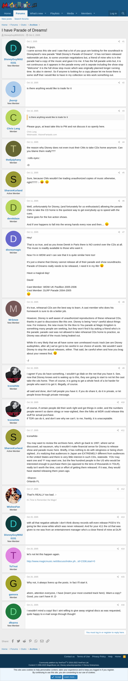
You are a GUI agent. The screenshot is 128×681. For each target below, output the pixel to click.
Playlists (55, 13)
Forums (20, 13)
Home (7, 13)
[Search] (123, 13)
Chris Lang (13, 128)
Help (110, 656)
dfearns (13, 622)
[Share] (119, 42)
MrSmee (13, 319)
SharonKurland (13, 190)
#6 (123, 201)
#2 (123, 83)
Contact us (69, 656)
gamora (13, 594)
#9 (123, 368)
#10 (122, 402)
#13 (122, 517)
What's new (36, 13)
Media (70, 13)
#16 (122, 605)
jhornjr (14, 100)
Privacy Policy (99, 656)
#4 (123, 142)
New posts (7, 19)
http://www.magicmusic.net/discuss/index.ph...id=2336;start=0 (61, 561)
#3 (123, 111)
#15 (122, 577)
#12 (122, 489)
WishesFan (13, 506)
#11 (122, 430)
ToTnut (13, 566)
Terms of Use (83, 656)
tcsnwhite (13, 385)
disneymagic (13, 249)
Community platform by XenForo (64, 663)
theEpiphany (13, 159)
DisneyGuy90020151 (14, 35)
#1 (123, 41)
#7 (123, 232)
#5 (123, 173)
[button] (45, 13)
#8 (123, 302)
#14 (122, 549)
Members (86, 13)
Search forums (21, 19)
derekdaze (13, 218)
